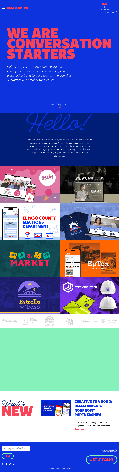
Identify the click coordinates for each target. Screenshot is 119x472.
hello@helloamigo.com (109, 7)
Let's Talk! (101, 460)
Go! (8, 456)
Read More (79, 429)
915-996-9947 (106, 9)
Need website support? (109, 12)
